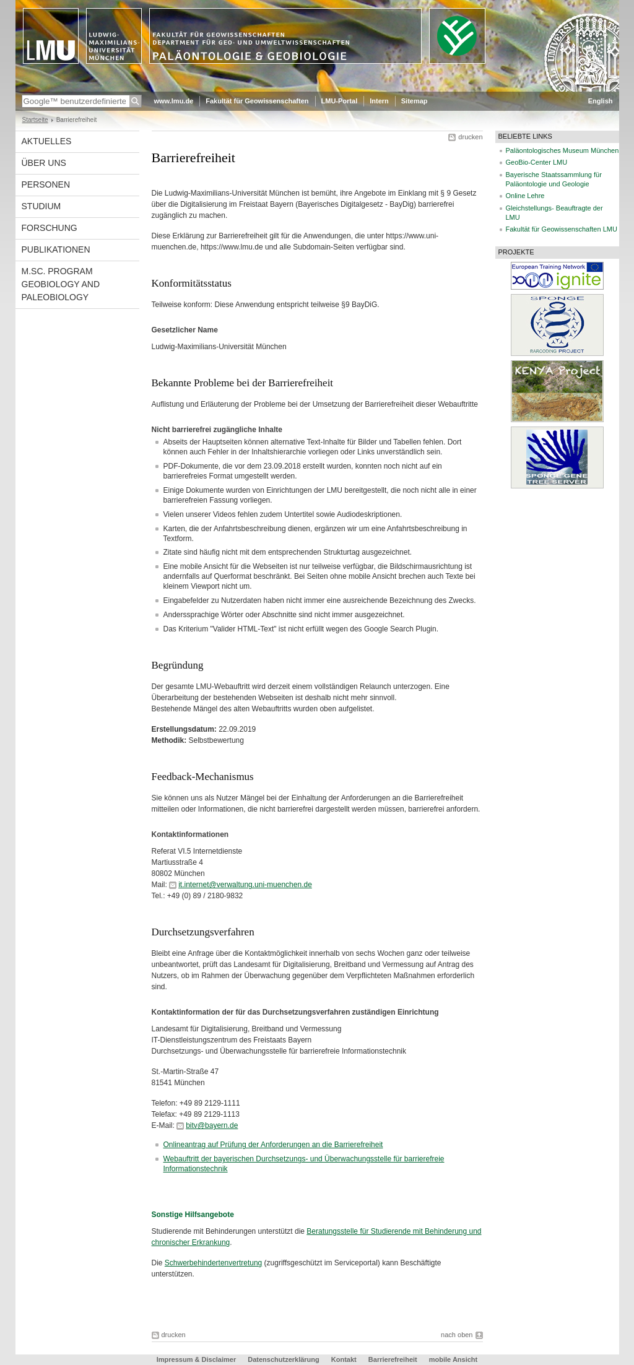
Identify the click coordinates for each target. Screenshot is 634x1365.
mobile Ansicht (453, 1359)
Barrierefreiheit (393, 1359)
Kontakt (344, 1359)
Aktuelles (47, 141)
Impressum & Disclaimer (196, 1359)
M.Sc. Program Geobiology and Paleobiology (61, 284)
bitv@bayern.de (212, 1125)
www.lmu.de (174, 101)
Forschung (49, 228)
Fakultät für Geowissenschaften (257, 101)
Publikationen (56, 249)
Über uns (44, 163)
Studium (41, 206)
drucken (470, 137)
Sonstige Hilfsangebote (193, 1214)
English (600, 101)
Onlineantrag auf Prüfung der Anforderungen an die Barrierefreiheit (273, 1144)
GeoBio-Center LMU (537, 162)
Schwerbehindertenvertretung (213, 1263)
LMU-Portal (339, 101)
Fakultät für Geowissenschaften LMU (561, 229)
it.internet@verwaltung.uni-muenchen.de (245, 884)
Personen (46, 184)
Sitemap (414, 101)
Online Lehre (525, 195)
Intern (379, 101)
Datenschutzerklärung (283, 1359)
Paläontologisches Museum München (562, 150)
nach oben (456, 1334)
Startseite (35, 119)
